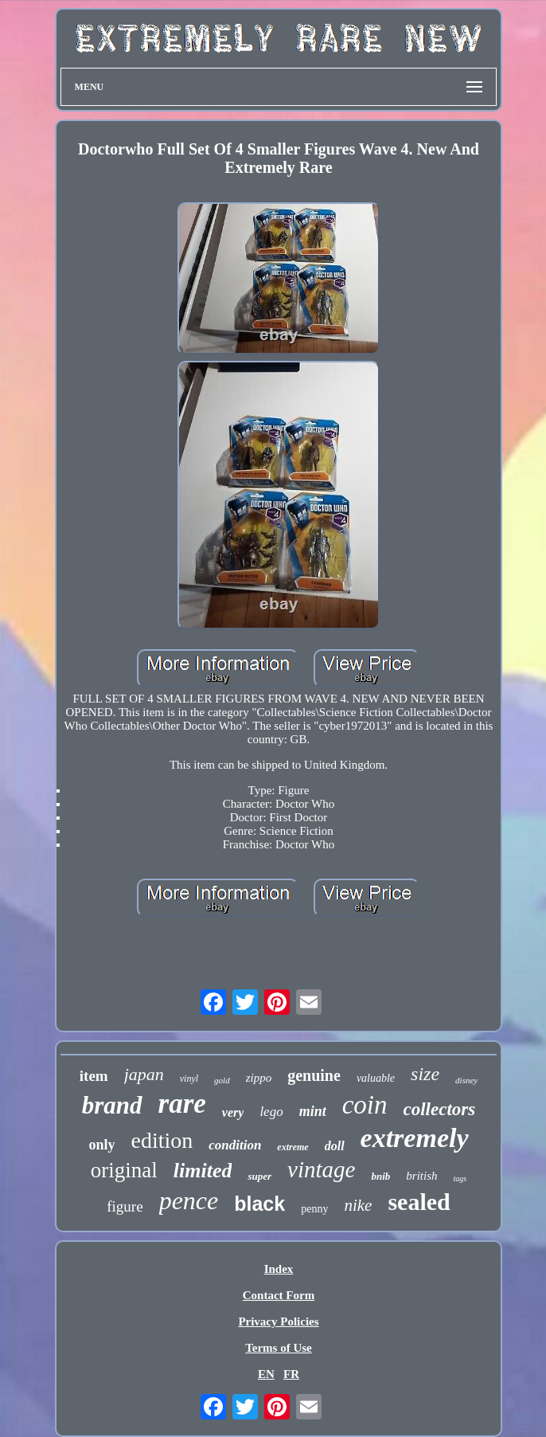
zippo (259, 1077)
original (124, 1170)
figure (124, 1206)
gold (222, 1080)
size (425, 1073)
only (101, 1145)
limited (203, 1170)
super (259, 1176)
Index (279, 1269)
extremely (415, 1138)
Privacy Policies (278, 1321)
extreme (292, 1147)
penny (314, 1209)
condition (235, 1145)
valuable (376, 1078)
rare (182, 1103)
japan (144, 1074)
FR (291, 1374)
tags (459, 1178)
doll (335, 1146)
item (94, 1075)
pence (189, 1200)
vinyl (189, 1078)
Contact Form (278, 1295)
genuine (314, 1075)
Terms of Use (278, 1347)
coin (365, 1104)
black (259, 1203)
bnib (380, 1176)
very (233, 1112)
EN (266, 1374)
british (421, 1175)
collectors (440, 1109)
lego (271, 1111)
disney (466, 1080)
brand (112, 1105)
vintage (321, 1169)
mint (312, 1111)
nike (358, 1205)
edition (162, 1140)
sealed (419, 1201)
